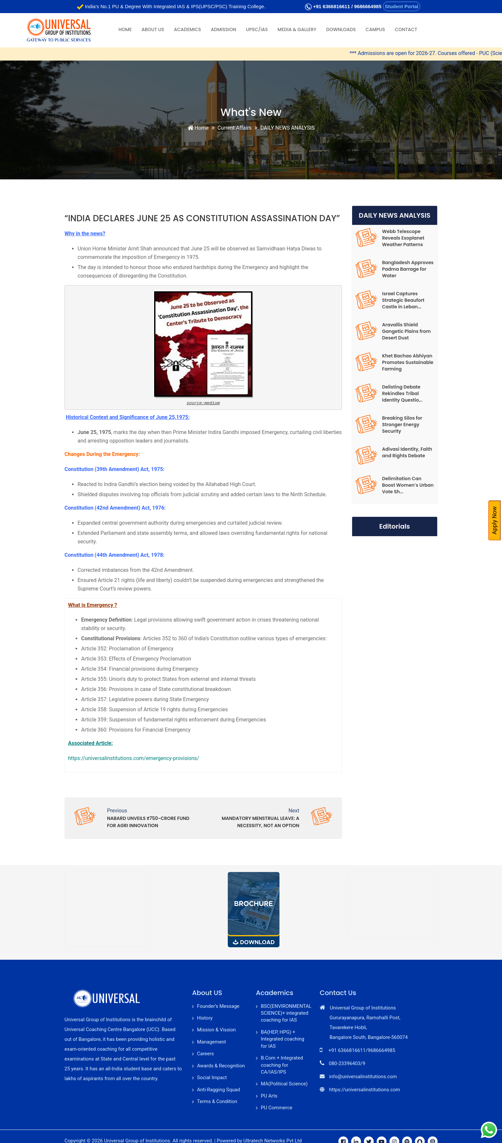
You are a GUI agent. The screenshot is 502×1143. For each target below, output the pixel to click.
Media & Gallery (297, 29)
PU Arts (269, 1096)
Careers (205, 1054)
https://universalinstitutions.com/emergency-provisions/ (133, 758)
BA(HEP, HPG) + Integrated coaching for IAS (282, 1039)
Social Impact (212, 1077)
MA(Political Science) (284, 1084)
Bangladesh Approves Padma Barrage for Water (408, 269)
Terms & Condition (217, 1101)
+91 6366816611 (331, 6)
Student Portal (402, 6)
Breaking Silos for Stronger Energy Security (402, 424)
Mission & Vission (216, 1030)
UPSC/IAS (257, 29)
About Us (153, 29)
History (205, 1018)
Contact (406, 29)
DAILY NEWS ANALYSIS (287, 128)
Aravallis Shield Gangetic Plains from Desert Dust (406, 331)
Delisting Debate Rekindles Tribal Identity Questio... (402, 393)
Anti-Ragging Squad (218, 1090)
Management (211, 1042)
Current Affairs (235, 128)
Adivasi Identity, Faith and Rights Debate (407, 452)
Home (125, 29)
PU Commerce (276, 1108)
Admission (223, 29)
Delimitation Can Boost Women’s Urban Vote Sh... (408, 485)
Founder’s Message (218, 1006)
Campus (375, 29)
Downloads (341, 29)
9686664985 (367, 6)
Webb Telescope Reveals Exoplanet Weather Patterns (403, 238)
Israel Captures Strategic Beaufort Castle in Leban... (403, 300)
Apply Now (494, 520)
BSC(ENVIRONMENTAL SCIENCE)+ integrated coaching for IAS (286, 1013)
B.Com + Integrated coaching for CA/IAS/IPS (282, 1065)
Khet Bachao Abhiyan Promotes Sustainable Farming (408, 362)
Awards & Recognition (221, 1066)
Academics (187, 29)
